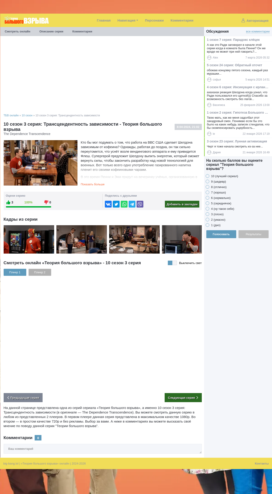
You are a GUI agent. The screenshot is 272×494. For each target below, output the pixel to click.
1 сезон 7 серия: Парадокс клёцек (233, 40)
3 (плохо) (217, 214)
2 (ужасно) (218, 219)
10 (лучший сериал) (224, 176)
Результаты (253, 234)
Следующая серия (184, 397)
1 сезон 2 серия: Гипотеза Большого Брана (238, 112)
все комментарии (258, 31)
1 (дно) (215, 225)
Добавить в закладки (182, 204)
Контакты (262, 463)
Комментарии (182, 20)
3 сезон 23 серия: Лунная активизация (237, 141)
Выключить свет (190, 263)
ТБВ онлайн (11, 115)
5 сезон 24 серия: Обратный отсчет (234, 65)
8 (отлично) (218, 187)
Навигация (126, 20)
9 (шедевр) (218, 181)
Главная (104, 20)
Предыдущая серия (22, 397)
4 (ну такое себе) (222, 208)
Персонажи (154, 20)
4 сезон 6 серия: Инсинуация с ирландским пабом (238, 87)
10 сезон (27, 115)
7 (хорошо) (218, 192)
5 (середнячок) (220, 203)
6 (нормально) (220, 198)
